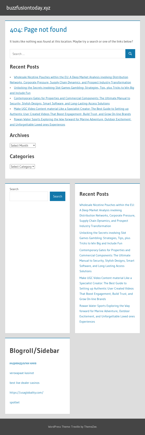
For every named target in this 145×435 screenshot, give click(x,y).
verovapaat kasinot (22, 373)
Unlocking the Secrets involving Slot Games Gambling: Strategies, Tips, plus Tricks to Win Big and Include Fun (104, 238)
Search (14, 189)
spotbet (15, 402)
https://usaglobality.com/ (26, 392)
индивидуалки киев (23, 363)
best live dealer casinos (24, 383)
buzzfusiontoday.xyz (28, 8)
